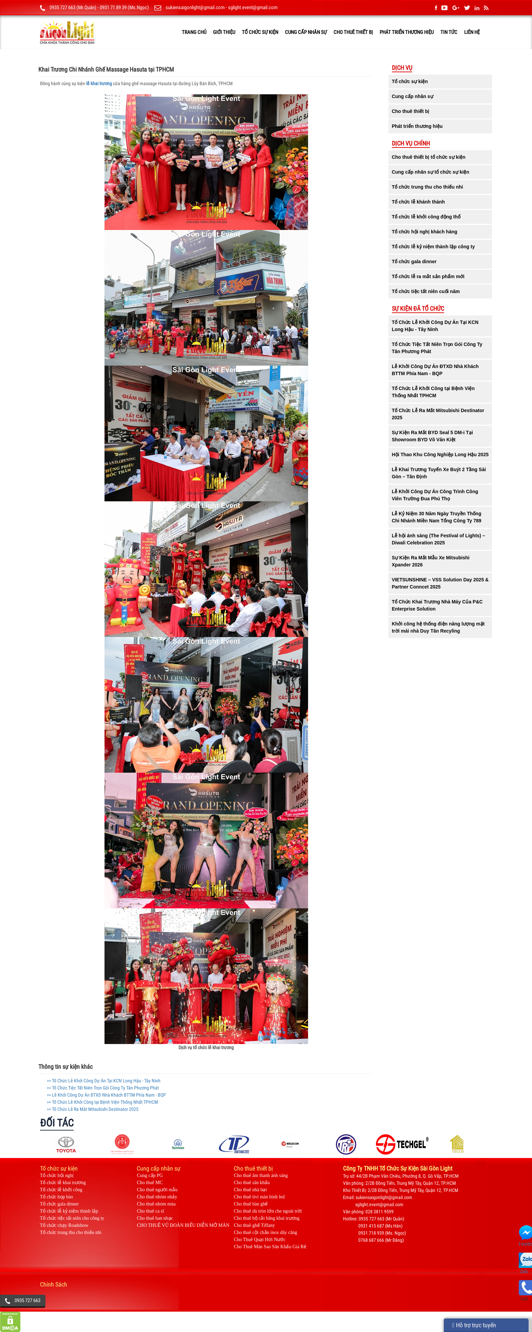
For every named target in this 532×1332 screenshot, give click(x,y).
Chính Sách (53, 1284)
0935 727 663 (27, 1300)
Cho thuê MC (150, 1182)
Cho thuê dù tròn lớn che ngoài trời (268, 1211)
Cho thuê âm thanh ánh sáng (261, 1175)
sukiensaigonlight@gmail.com (195, 7)
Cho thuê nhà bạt (250, 1189)
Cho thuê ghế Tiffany (254, 1225)
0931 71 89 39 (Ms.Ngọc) (124, 7)
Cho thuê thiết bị (353, 32)
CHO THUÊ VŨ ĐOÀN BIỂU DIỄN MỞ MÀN (183, 1225)
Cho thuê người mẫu (157, 1189)
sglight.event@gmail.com (253, 7)
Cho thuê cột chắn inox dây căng (265, 1232)
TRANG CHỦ (194, 32)
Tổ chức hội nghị (57, 1175)
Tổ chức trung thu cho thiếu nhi (70, 1232)
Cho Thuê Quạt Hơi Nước (259, 1239)
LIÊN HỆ (472, 32)
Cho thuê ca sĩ (150, 1211)
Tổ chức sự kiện (260, 32)
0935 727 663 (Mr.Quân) (73, 7)
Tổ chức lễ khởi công (61, 1189)
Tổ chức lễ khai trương (63, 1182)
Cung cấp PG (150, 1175)
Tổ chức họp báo (56, 1196)
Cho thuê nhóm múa (156, 1203)
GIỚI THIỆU (224, 32)
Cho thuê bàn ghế (251, 1203)
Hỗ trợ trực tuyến (474, 1325)
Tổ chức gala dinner (59, 1203)
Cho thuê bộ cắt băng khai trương (266, 1218)
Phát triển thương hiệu (407, 32)
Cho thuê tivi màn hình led (259, 1196)
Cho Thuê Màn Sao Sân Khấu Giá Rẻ (270, 1246)
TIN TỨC (448, 32)
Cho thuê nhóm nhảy (157, 1196)
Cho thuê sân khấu (252, 1182)
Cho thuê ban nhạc (155, 1218)
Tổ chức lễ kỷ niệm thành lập (69, 1211)
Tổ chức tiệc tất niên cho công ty (72, 1218)
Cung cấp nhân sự (306, 32)
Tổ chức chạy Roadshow (64, 1225)
